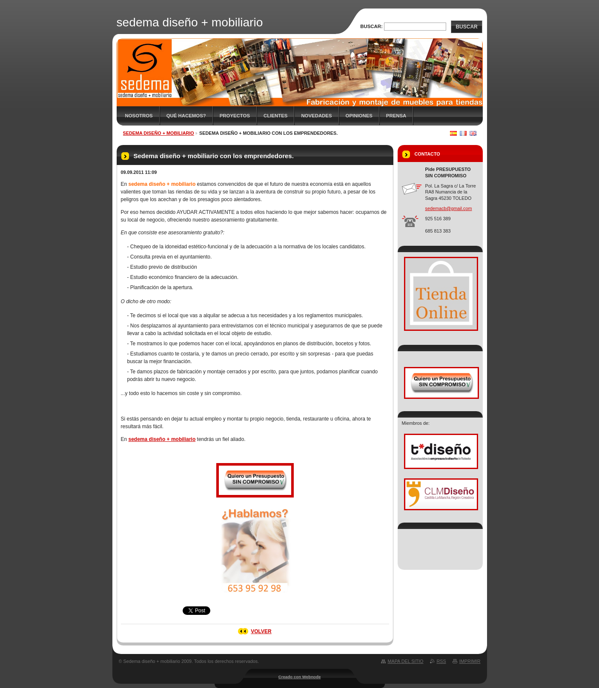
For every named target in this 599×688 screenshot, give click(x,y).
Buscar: (371, 26)
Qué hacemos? (186, 115)
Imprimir (470, 661)
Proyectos (235, 115)
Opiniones (359, 115)
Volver (261, 631)
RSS (441, 661)
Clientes (275, 115)
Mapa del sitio (406, 661)
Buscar (466, 27)
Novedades (316, 115)
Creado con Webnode (299, 676)
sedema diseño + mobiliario (158, 133)
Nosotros (139, 115)
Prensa (396, 115)
